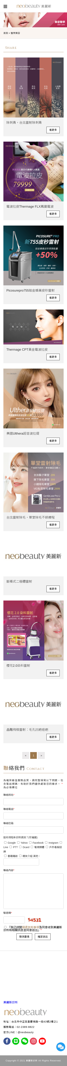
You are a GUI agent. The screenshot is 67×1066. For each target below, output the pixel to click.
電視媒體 (37, 847)
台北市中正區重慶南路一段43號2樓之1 (34, 1021)
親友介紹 (26, 856)
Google (10, 842)
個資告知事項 (30, 927)
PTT (13, 847)
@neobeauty (26, 1032)
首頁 (5, 33)
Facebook (36, 842)
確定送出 (43, 936)
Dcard (24, 847)
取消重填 (24, 936)
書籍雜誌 (11, 856)
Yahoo (22, 842)
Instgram (51, 842)
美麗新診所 (10, 1002)
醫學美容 (15, 33)
